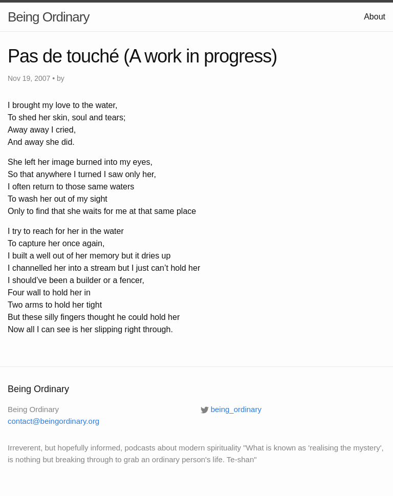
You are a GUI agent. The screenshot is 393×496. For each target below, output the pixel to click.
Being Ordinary (48, 17)
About (374, 16)
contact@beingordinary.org (53, 421)
